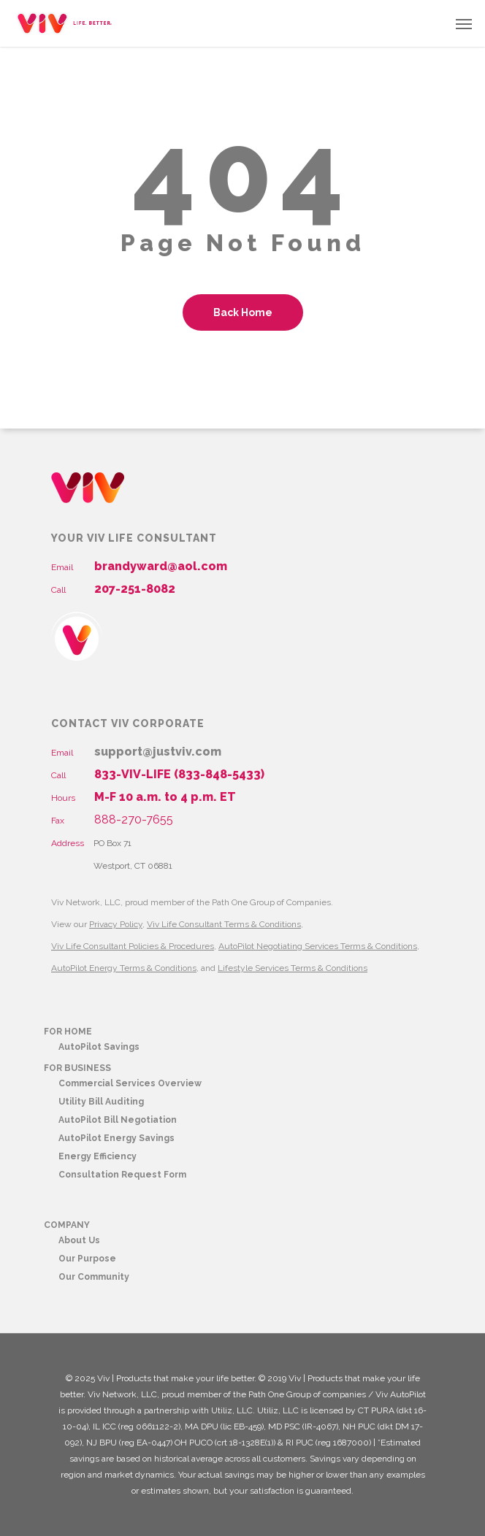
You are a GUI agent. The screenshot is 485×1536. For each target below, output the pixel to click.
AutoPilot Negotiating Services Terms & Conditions (317, 946)
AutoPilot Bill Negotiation (117, 1120)
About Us (79, 1240)
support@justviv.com (157, 752)
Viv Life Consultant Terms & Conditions (224, 924)
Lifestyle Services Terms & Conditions (292, 968)
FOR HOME (68, 1031)
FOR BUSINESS (77, 1068)
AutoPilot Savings (99, 1047)
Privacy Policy (115, 924)
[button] (464, 23)
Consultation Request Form (122, 1175)
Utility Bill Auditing (101, 1102)
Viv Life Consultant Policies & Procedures (132, 946)
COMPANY (67, 1225)
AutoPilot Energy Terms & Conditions (123, 968)
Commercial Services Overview (130, 1083)
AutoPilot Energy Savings (116, 1138)
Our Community (93, 1277)
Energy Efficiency (97, 1156)
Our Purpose (87, 1258)
